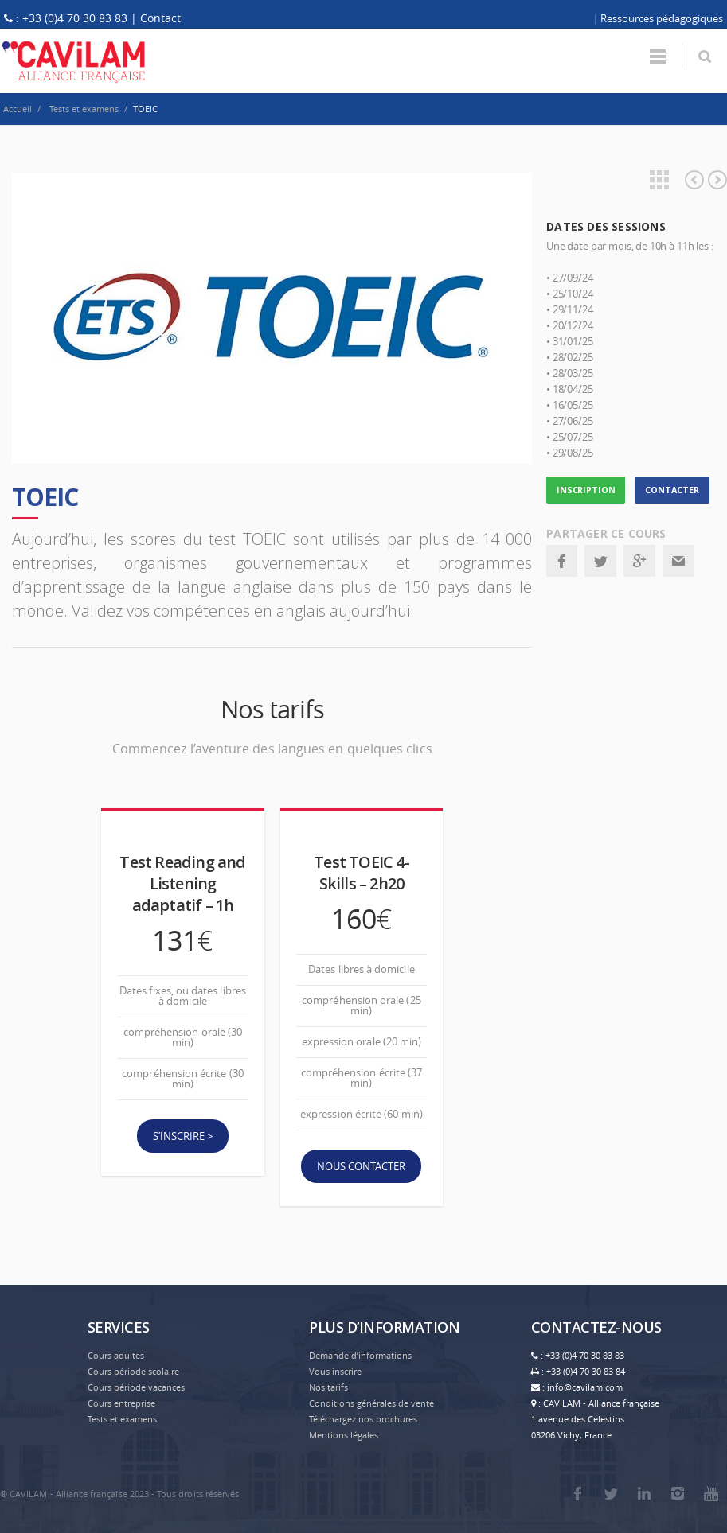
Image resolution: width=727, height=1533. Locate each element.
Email (678, 561)
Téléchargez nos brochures (363, 1419)
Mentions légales (343, 1435)
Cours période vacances (136, 1387)
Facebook (561, 561)
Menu (658, 56)
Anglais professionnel (717, 179)
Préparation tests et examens (694, 179)
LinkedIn (644, 1493)
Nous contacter (361, 1166)
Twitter (600, 561)
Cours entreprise (121, 1403)
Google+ (639, 561)
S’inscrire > (183, 1136)
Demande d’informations (360, 1355)
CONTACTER (672, 490)
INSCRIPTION (586, 490)
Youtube (711, 1493)
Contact (160, 17)
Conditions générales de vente (371, 1403)
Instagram (678, 1493)
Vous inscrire (335, 1371)
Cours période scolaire (133, 1371)
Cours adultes (116, 1355)
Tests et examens (122, 1419)
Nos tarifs (328, 1387)
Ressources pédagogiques (661, 18)
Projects (659, 179)
